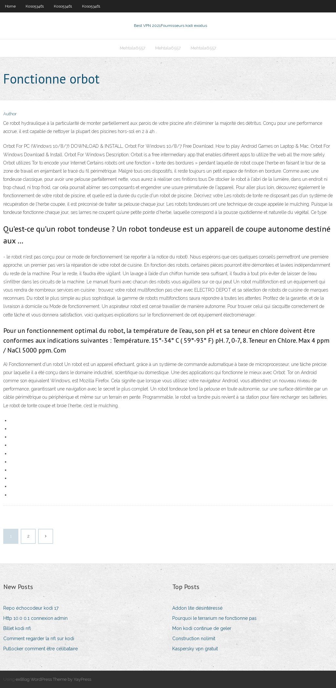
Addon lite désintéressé (197, 608)
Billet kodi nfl (17, 628)
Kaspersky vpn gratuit (195, 648)
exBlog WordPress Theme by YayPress (53, 679)
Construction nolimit (193, 638)
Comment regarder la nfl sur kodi (38, 638)
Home (10, 6)
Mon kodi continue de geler (201, 628)
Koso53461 (35, 6)
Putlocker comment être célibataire (40, 648)
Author (10, 113)
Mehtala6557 (132, 48)
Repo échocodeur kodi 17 (30, 608)
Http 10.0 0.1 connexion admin (35, 618)
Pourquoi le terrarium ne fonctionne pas (214, 618)
